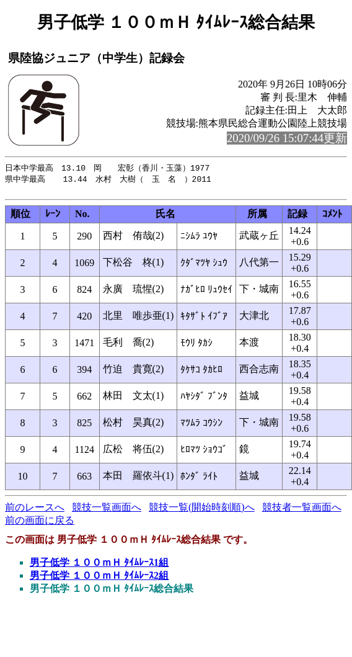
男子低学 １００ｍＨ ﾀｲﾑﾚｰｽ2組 (99, 578)
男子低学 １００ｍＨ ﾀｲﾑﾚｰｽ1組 (99, 565)
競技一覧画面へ (106, 510)
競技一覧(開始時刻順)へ (202, 510)
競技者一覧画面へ (301, 510)
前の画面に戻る (39, 523)
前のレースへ (34, 510)
